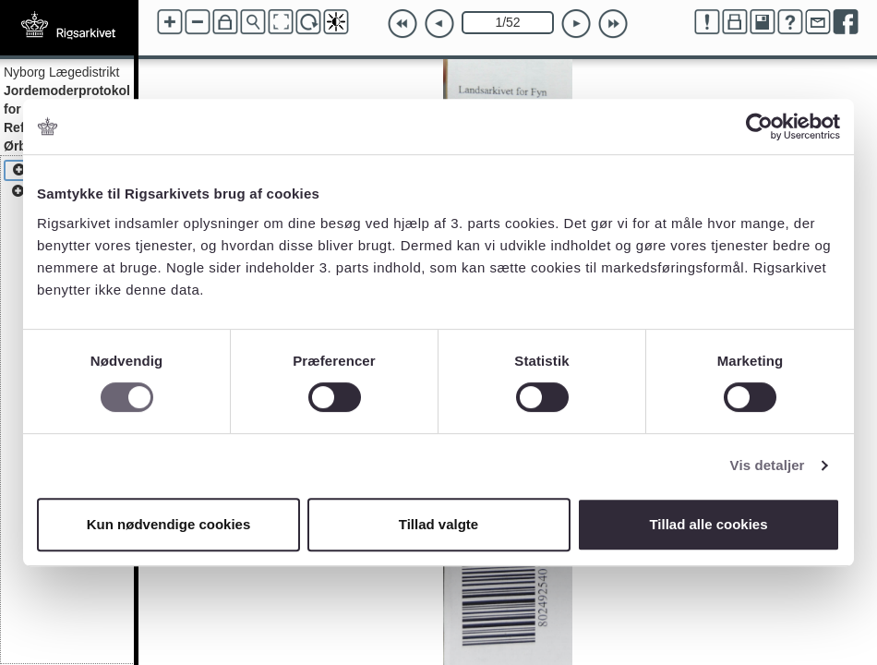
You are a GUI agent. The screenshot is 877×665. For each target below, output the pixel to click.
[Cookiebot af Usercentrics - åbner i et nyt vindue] (759, 126)
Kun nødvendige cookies (169, 524)
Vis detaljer (767, 465)
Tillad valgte (438, 524)
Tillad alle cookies (708, 524)
